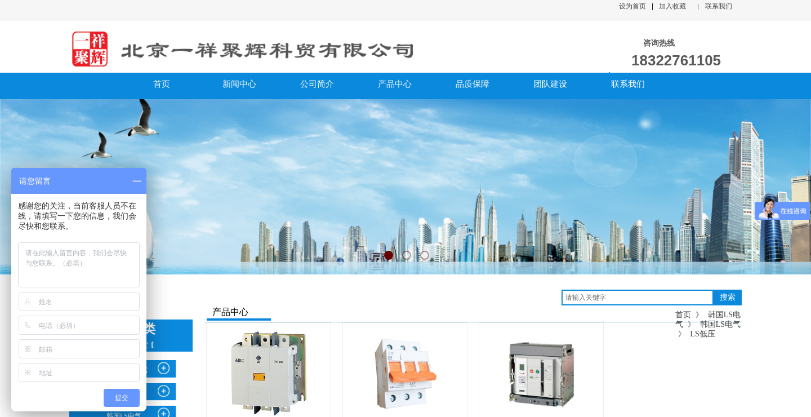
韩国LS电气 (720, 324)
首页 (683, 314)
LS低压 (702, 334)
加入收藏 (672, 6)
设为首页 (632, 6)
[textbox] (638, 297)
